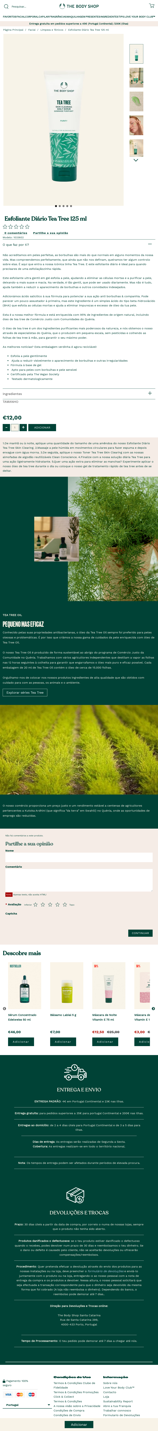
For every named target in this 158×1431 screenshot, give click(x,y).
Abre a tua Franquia (117, 1406)
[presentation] (47, 923)
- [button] (6, 427)
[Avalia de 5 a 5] (65, 904)
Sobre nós (110, 1383)
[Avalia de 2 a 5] (43, 904)
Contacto (109, 1392)
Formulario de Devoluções (121, 1415)
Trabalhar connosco (117, 1410)
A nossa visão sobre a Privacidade (77, 1406)
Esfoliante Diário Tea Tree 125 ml (88, 29)
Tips (121, 16)
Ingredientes (109, 16)
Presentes (93, 16)
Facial (20, 16)
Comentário (13, 866)
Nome (9, 850)
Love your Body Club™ (139, 16)
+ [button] (23, 427)
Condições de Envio (67, 1415)
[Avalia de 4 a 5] (57, 904)
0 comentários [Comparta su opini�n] (15, 233)
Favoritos (9, 16)
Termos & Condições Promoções (76, 1392)
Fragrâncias (58, 16)
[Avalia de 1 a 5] (35, 904)
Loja (106, 1396)
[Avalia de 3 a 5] (50, 904)
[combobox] (26, 6)
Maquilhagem (76, 16)
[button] (154, 1009)
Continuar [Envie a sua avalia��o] (140, 933)
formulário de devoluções (105, 1271)
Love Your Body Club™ (118, 1387)
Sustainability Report (118, 1401)
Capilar (44, 16)
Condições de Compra (69, 1410)
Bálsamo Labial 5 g (63, 1015)
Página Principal (13, 29)
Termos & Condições (68, 1401)
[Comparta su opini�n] (16, 226)
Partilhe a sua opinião (50, 233)
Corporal (31, 16)
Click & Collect (64, 1396)
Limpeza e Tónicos (51, 29)
